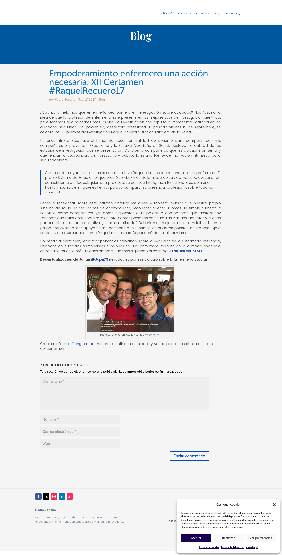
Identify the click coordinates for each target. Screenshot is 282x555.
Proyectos (203, 13)
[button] (274, 504)
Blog (217, 13)
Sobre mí (166, 13)
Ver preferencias (261, 538)
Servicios (182, 13)
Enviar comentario (189, 459)
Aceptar (196, 538)
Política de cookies (209, 547)
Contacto (230, 13)
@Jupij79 (99, 263)
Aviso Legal (252, 547)
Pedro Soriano (65, 103)
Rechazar (228, 538)
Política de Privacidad (232, 547)
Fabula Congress (73, 347)
